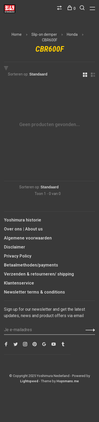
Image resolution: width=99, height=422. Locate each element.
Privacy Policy (17, 256)
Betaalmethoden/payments (31, 265)
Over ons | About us (23, 229)
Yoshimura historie (22, 220)
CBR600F (49, 40)
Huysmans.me (67, 381)
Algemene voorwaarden (28, 238)
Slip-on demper (44, 34)
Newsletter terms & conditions (34, 292)
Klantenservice (19, 283)
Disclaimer (14, 247)
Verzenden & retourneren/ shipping (39, 274)
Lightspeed (29, 381)
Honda (72, 34)
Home (17, 34)
